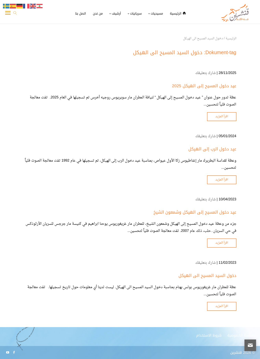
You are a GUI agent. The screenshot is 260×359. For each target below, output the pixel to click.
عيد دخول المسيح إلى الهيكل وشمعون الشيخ (195, 212)
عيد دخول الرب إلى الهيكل (212, 149)
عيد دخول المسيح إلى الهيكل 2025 (204, 86)
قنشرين (236, 352)
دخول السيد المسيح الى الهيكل (207, 275)
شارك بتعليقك (205, 73)
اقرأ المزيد (221, 116)
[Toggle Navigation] (8, 13)
